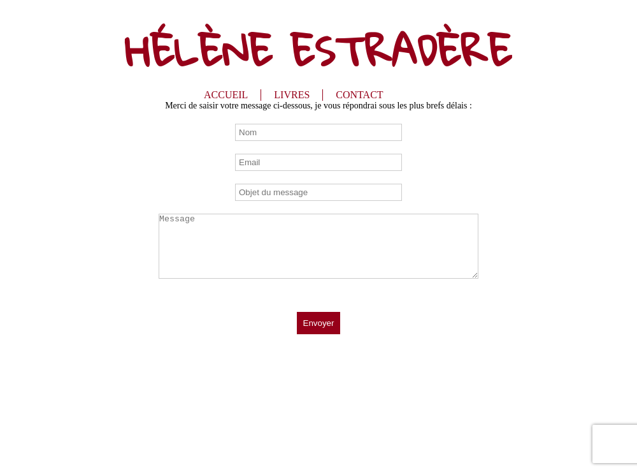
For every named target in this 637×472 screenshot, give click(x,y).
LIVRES (292, 94)
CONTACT (359, 94)
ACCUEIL (226, 94)
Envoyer (318, 323)
